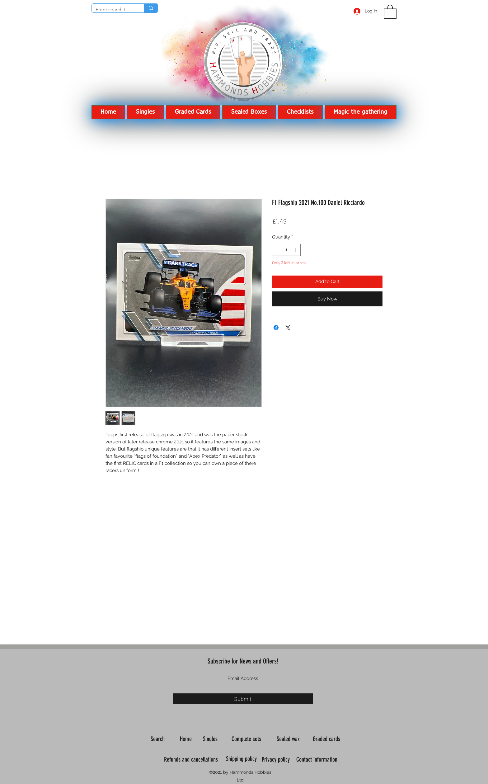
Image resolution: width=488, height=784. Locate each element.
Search (158, 739)
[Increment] (296, 250)
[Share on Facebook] (276, 327)
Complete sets (247, 739)
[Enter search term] (113, 10)
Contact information (317, 759)
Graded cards (327, 739)
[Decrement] (277, 250)
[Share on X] (288, 327)
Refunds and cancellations (191, 759)
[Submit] (243, 698)
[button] (390, 11)
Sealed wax (289, 739)
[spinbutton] (286, 250)
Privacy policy (276, 759)
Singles (211, 739)
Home (186, 739)
